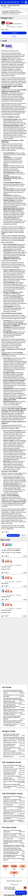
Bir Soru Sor (21, 893)
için (15, 552)
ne (11, 552)
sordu (7, 26)
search (22, 2)
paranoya (4, 612)
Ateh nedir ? (5, 583)
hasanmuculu (9, 543)
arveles (4, 552)
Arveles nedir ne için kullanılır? (10, 550)
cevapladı (7, 47)
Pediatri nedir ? (6, 597)
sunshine (7, 560)
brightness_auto (25, 888)
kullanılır (19, 552)
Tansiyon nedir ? (6, 567)
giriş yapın (16, 14)
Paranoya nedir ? (6, 610)
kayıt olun (8, 14)
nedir (8, 552)
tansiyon (4, 569)
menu (2, 2)
